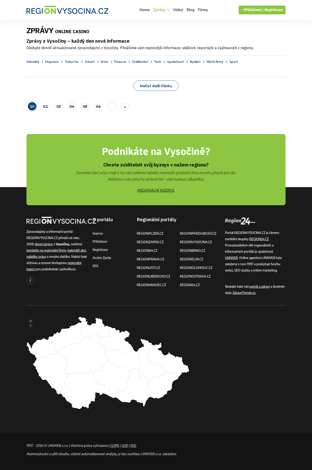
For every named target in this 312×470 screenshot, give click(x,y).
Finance (120, 62)
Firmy (203, 9)
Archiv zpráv (102, 258)
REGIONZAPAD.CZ (150, 242)
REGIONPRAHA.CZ (150, 259)
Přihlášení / (252, 10)
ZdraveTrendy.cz (243, 293)
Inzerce (98, 233)
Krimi (104, 62)
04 (71, 106)
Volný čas (71, 62)
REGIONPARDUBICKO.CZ (198, 233)
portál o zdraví (260, 286)
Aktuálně (32, 62)
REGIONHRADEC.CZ (151, 285)
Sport (233, 62)
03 (58, 106)
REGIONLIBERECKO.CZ (153, 276)
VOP (125, 445)
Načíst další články (156, 85)
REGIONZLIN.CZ (191, 259)
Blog (191, 9)
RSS (95, 266)
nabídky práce (36, 257)
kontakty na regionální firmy (46, 250)
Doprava (51, 62)
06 (98, 106)
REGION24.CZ (190, 285)
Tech (157, 62)
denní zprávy (44, 244)
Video (178, 9)
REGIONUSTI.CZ (148, 268)
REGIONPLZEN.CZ (150, 233)
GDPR (114, 445)
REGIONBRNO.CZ (192, 251)
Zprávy (161, 9)
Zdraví (89, 62)
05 (85, 106)
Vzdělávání (140, 62)
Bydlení (195, 62)
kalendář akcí (77, 250)
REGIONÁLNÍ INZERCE (156, 190)
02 (45, 106)
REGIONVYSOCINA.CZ (196, 242)
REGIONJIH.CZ (147, 251)
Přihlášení (100, 241)
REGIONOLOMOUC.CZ (196, 268)
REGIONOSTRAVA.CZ (195, 276)
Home (145, 9)
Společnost (175, 62)
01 (32, 106)
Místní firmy (215, 62)
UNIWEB (231, 258)
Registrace (273, 10)
